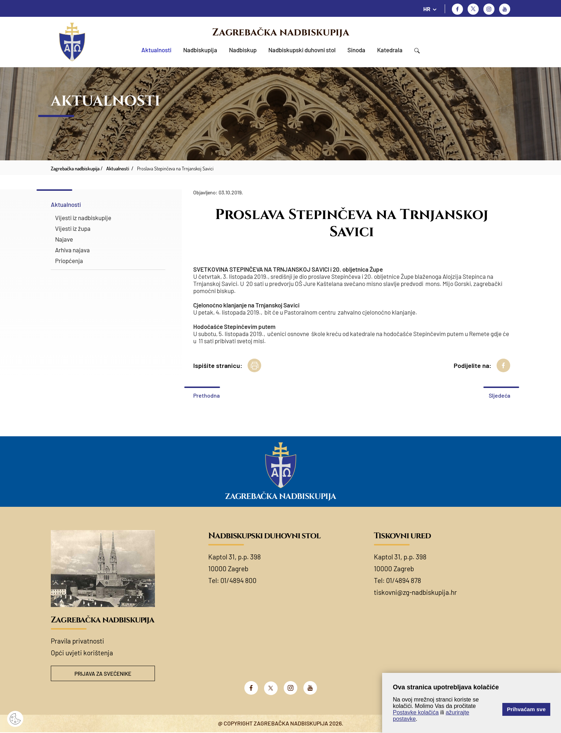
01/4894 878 (403, 580)
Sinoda (356, 49)
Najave (64, 239)
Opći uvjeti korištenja (82, 653)
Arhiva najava (72, 249)
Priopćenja (69, 260)
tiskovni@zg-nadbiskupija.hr (415, 592)
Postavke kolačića (416, 712)
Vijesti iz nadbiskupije (83, 217)
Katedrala (390, 49)
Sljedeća (499, 395)
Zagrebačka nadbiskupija (280, 32)
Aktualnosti (156, 49)
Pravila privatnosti (77, 641)
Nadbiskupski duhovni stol (302, 49)
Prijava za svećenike (103, 673)
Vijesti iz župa (73, 228)
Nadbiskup (243, 49)
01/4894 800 (238, 580)
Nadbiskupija (200, 49)
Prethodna (206, 395)
